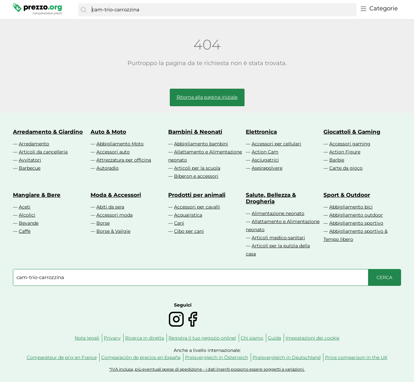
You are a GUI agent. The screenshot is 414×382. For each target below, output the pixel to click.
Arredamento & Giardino (48, 132)
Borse (103, 223)
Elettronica (261, 132)
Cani (179, 223)
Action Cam (265, 152)
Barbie (336, 160)
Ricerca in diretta (144, 338)
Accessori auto (113, 152)
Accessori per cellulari (276, 144)
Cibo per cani (189, 231)
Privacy (112, 338)
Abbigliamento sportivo (356, 223)
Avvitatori (30, 160)
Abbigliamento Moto (120, 144)
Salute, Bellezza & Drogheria (271, 198)
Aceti (24, 207)
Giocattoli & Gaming (351, 132)
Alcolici (27, 215)
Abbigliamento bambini (201, 144)
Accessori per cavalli (197, 207)
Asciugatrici (265, 160)
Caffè (24, 231)
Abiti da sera (110, 207)
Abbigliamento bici (351, 207)
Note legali (87, 338)
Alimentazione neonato (278, 213)
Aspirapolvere (267, 168)
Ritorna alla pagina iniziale (207, 97)
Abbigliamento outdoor (356, 215)
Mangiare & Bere (36, 195)
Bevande (28, 223)
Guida (274, 338)
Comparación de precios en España (140, 357)
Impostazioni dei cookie (312, 338)
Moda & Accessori (116, 195)
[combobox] (222, 9)
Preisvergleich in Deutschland (287, 357)
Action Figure (344, 152)
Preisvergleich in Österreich (216, 357)
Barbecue (29, 168)
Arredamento (34, 144)
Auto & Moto (108, 132)
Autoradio (107, 168)
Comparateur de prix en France (62, 357)
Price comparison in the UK (356, 357)
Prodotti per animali (196, 195)
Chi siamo (252, 338)
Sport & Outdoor (346, 195)
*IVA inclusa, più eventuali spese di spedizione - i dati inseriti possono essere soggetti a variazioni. (207, 369)
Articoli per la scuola (197, 168)
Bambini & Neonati (195, 132)
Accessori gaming (349, 144)
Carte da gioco (346, 168)
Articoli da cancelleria (43, 152)
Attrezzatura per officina (123, 160)
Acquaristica (188, 215)
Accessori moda (114, 215)
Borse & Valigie (113, 231)
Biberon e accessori (196, 176)
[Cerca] (83, 9)
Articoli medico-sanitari (278, 238)
